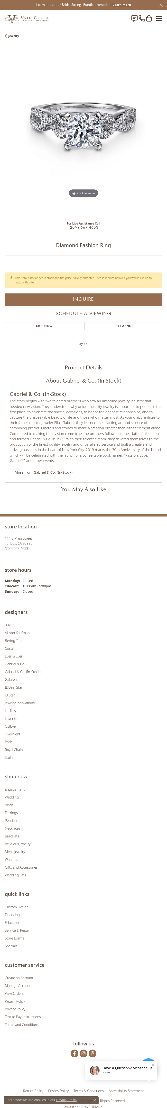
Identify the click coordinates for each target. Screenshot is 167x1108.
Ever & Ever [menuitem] (13, 656)
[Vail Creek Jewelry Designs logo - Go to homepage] (26, 18)
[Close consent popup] (94, 1100)
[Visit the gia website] (57, 1075)
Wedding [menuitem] (12, 797)
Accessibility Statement (126, 1091)
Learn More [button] (121, 5)
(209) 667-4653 (83, 228)
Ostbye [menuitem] (10, 726)
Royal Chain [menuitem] (14, 749)
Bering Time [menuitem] (14, 640)
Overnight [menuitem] (12, 734)
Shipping (44, 326)
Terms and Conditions (21, 1024)
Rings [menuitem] (9, 805)
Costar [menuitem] (10, 648)
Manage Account (18, 985)
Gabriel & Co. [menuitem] (15, 664)
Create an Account (19, 978)
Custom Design (16, 907)
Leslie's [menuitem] (10, 710)
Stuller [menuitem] (10, 757)
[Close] (161, 5)
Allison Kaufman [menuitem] (17, 632)
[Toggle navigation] (159, 18)
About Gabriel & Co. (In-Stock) (83, 380)
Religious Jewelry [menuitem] (17, 844)
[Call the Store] (16, 548)
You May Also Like (83, 489)
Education (12, 922)
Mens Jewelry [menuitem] (15, 851)
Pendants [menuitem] (12, 820)
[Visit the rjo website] (84, 1075)
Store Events (14, 938)
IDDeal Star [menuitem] (13, 687)
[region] (83, 131)
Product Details (83, 367)
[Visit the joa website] (71, 1075)
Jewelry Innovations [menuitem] (20, 703)
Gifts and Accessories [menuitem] (21, 867)
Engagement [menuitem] (15, 789)
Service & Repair (17, 930)
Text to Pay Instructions (23, 1016)
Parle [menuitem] (9, 742)
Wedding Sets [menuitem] (15, 875)
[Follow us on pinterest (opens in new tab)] (92, 1053)
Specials (11, 946)
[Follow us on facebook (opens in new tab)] (74, 1053)
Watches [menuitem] (11, 859)
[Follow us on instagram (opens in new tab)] (83, 1053)
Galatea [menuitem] (11, 679)
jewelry (13, 36)
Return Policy (15, 1001)
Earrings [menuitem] (11, 812)
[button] (149, 18)
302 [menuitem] (8, 625)
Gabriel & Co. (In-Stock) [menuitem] (22, 671)
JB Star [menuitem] (10, 695)
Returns (123, 326)
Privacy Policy (15, 1009)
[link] (134, 18)
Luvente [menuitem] (11, 718)
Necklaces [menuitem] (12, 828)
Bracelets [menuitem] (12, 836)
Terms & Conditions (89, 1091)
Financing (12, 914)
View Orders (14, 993)
